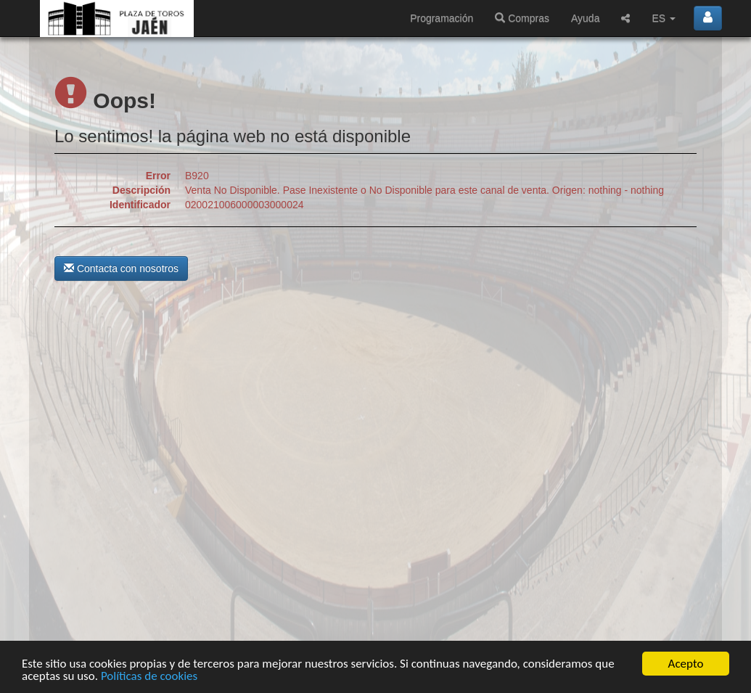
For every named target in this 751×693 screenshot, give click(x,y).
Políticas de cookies (149, 676)
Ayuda (585, 18)
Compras (522, 18)
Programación (441, 18)
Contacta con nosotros (121, 268)
